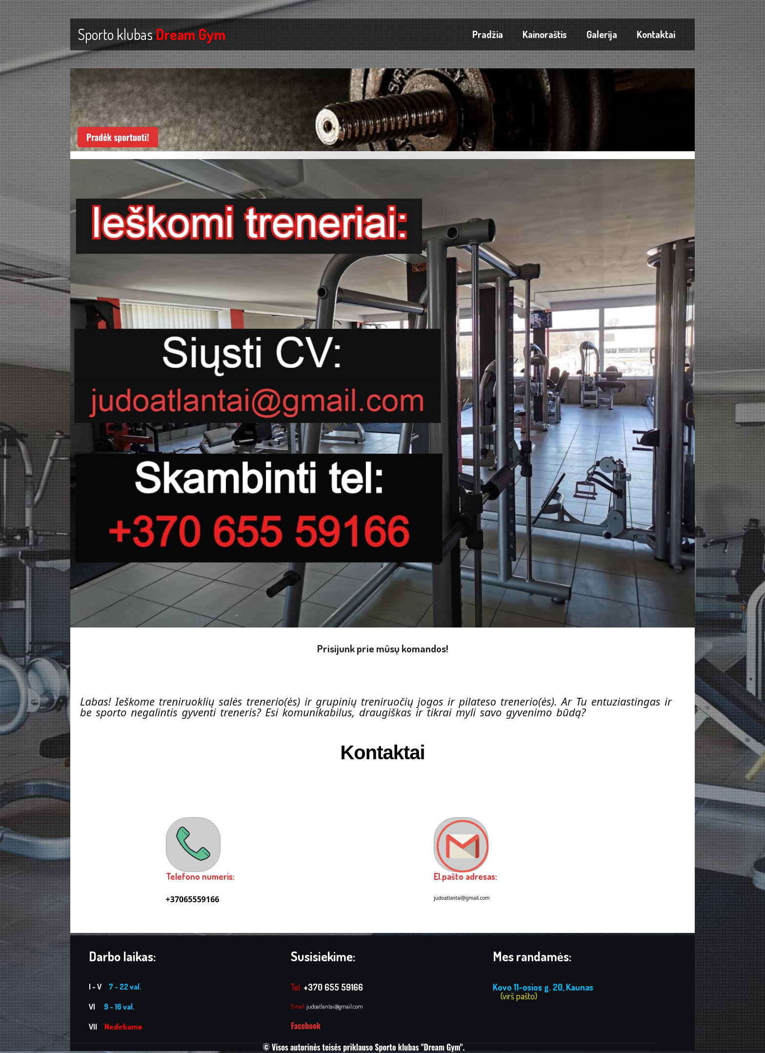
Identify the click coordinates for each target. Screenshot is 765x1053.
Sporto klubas (151, 34)
